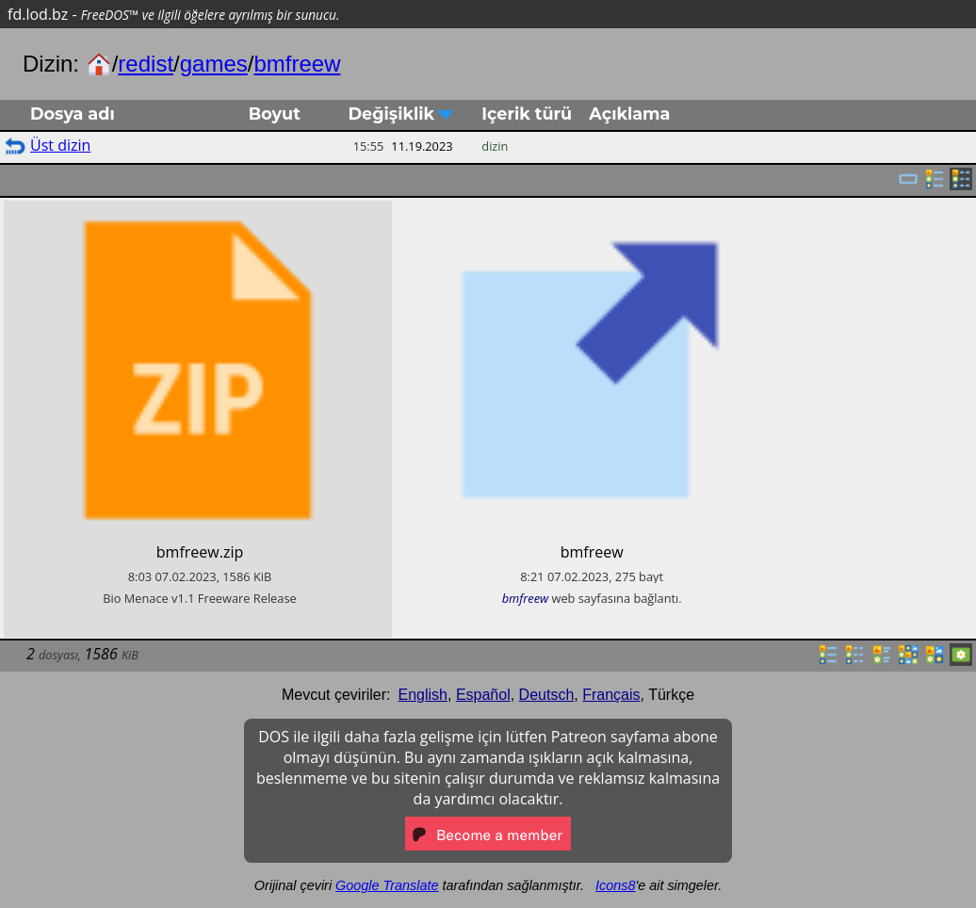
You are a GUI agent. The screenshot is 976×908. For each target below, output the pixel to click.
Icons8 (615, 885)
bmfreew (296, 63)
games (214, 63)
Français (611, 695)
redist (145, 63)
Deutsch (547, 695)
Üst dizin (60, 145)
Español (483, 695)
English (423, 695)
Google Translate (386, 885)
